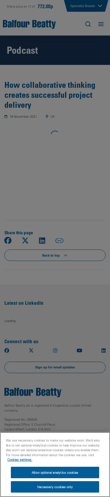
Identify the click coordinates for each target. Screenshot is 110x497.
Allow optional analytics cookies (55, 472)
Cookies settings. (19, 459)
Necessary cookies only (54, 487)
